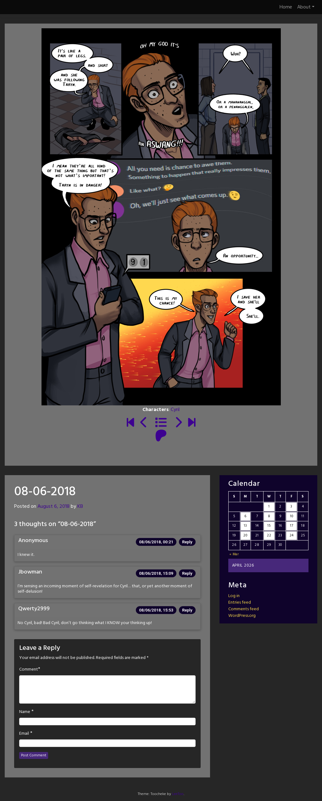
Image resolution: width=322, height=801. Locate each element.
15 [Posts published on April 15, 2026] (268, 526)
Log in (234, 596)
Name (24, 712)
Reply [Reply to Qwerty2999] (187, 610)
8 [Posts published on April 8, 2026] (269, 516)
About (305, 7)
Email (24, 734)
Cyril (175, 410)
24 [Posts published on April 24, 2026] (292, 535)
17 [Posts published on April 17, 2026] (291, 526)
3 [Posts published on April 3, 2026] (291, 506)
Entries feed (239, 602)
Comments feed (243, 609)
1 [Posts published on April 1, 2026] (269, 506)
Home (286, 7)
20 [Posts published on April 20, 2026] (245, 535)
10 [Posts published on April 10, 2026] (291, 516)
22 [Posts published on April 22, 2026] (269, 535)
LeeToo (178, 794)
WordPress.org (242, 615)
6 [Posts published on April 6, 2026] (245, 516)
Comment (28, 670)
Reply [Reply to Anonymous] (187, 542)
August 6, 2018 (53, 506)
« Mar (234, 554)
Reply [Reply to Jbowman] (187, 573)
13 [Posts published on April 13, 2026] (245, 526)
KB (80, 506)
